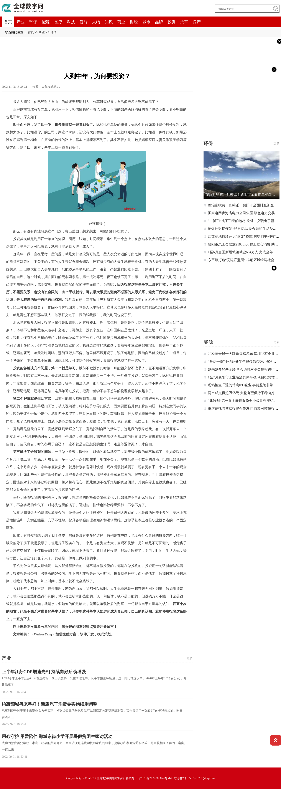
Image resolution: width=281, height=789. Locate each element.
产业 (21, 22)
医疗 (58, 22)
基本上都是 (35, 643)
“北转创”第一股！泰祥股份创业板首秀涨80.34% (244, 401)
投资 (172, 22)
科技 (71, 22)
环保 (33, 22)
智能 (83, 22)
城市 (146, 22)
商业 (121, 22)
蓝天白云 (52, 643)
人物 (96, 22)
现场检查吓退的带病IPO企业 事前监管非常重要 (244, 385)
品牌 (159, 22)
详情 (54, 32)
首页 (8, 22)
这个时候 (19, 643)
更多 (190, 658)
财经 (134, 22)
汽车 (184, 22)
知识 (109, 22)
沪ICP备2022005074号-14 (155, 778)
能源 (46, 22)
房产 (197, 22)
